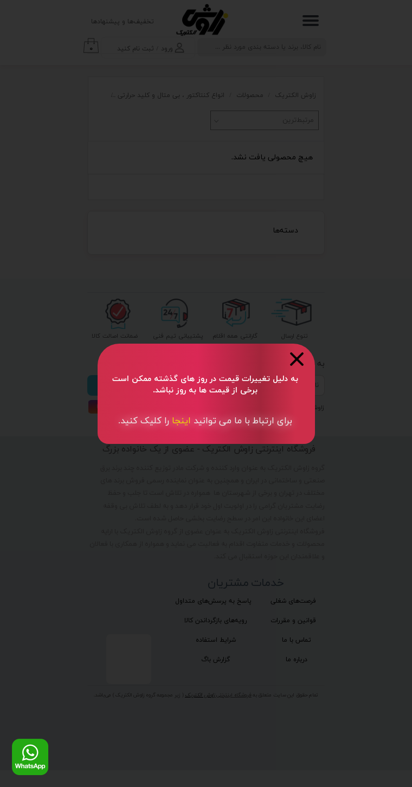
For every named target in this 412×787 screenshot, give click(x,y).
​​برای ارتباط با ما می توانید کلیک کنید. (205, 421)
